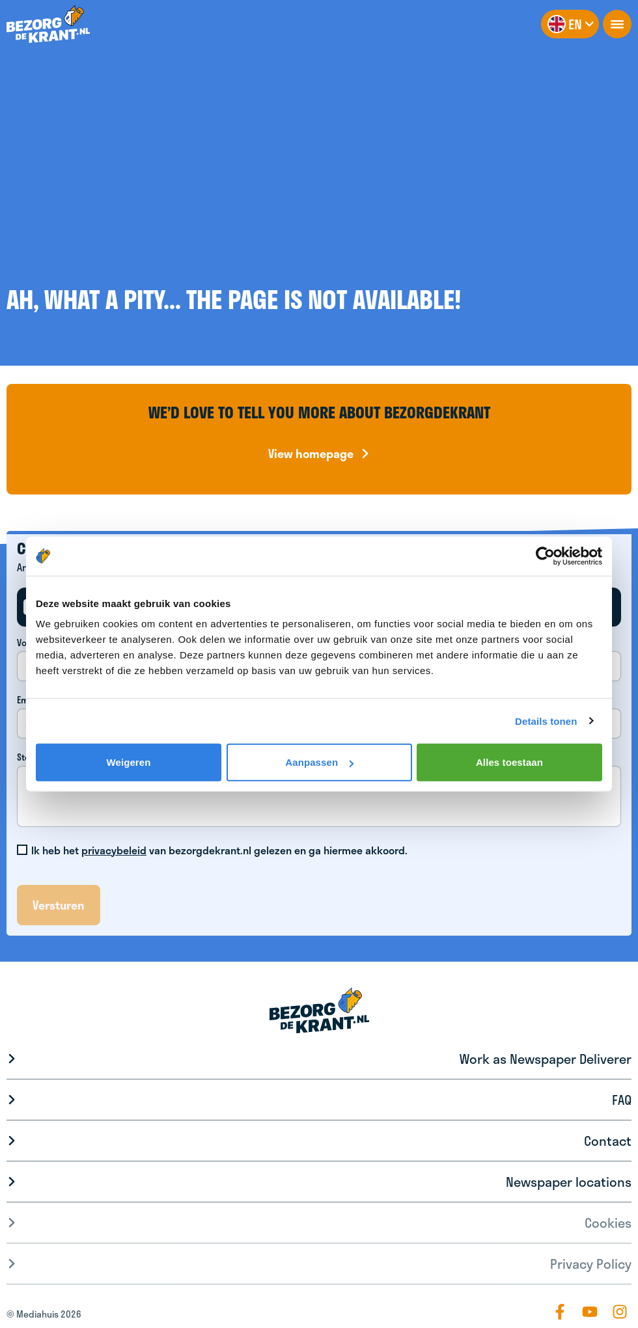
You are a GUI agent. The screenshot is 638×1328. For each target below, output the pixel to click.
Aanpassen (319, 762)
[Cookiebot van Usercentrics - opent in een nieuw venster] (545, 555)
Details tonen (546, 720)
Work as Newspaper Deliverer (545, 1058)
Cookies (608, 1222)
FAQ (621, 1099)
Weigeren (128, 762)
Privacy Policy (590, 1263)
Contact (607, 1140)
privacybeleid (113, 850)
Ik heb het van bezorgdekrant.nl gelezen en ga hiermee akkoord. (219, 850)
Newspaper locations (568, 1181)
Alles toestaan (509, 762)
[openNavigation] (617, 24)
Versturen (59, 905)
